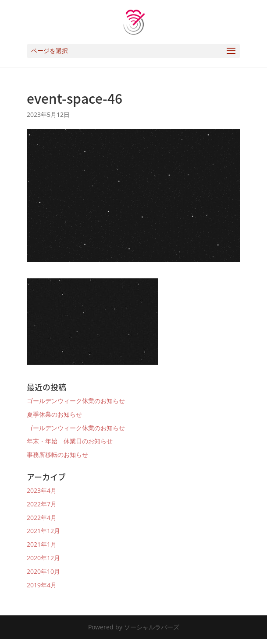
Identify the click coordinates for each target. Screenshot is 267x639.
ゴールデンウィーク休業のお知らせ (76, 401)
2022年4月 (42, 517)
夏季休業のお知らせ (54, 414)
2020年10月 (43, 571)
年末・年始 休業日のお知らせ (70, 441)
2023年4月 (42, 490)
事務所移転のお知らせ (57, 454)
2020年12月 (43, 558)
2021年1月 (42, 544)
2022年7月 (42, 504)
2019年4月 (42, 585)
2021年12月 (43, 531)
